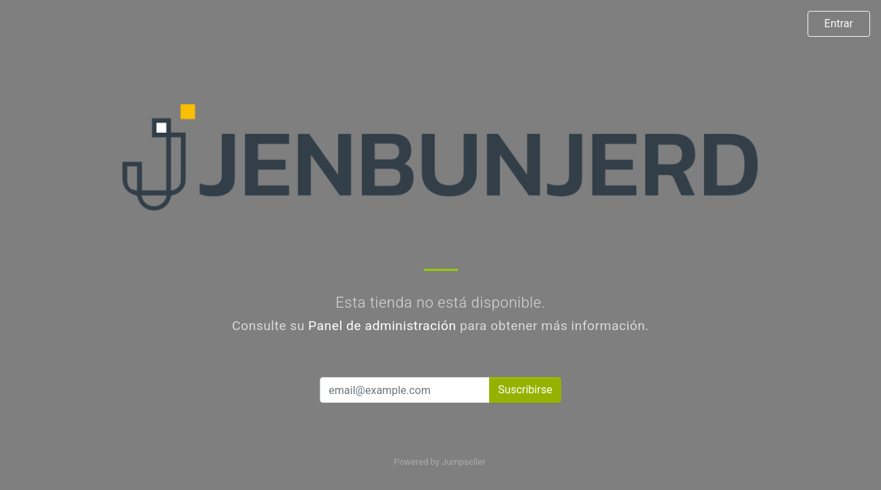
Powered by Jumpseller (439, 462)
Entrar (839, 23)
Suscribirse (525, 389)
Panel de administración (382, 325)
